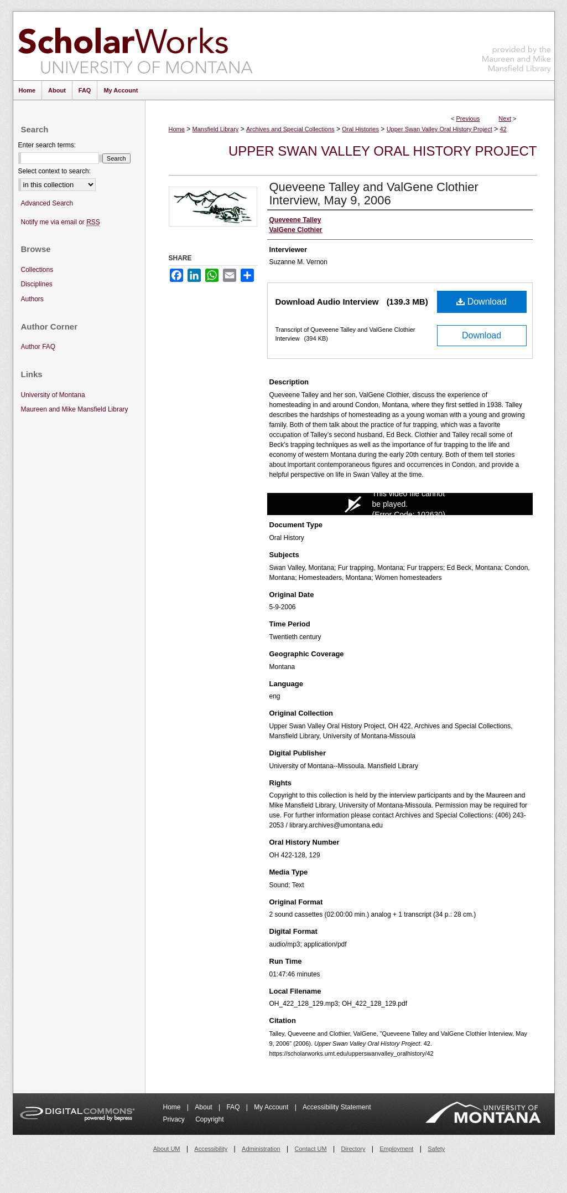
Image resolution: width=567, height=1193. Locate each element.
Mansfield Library (216, 129)
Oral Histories (360, 129)
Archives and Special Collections (290, 129)
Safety (436, 1148)
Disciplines (37, 284)
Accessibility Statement (337, 1107)
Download (481, 301)
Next (504, 118)
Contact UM (311, 1148)
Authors (32, 299)
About (204, 1107)
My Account (272, 1107)
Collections (37, 270)
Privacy (175, 1119)
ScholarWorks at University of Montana (135, 46)
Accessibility (210, 1148)
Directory (353, 1148)
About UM (166, 1148)
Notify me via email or (60, 222)
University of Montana (53, 395)
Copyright (209, 1119)
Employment (396, 1148)
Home (177, 129)
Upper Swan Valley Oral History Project (439, 129)
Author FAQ (38, 347)
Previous (468, 118)
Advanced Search (47, 203)
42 (503, 129)
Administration (261, 1148)
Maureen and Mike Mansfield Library (516, 44)
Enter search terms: (47, 145)
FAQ (233, 1107)
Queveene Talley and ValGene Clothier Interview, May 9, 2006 (373, 193)
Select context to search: (54, 171)
